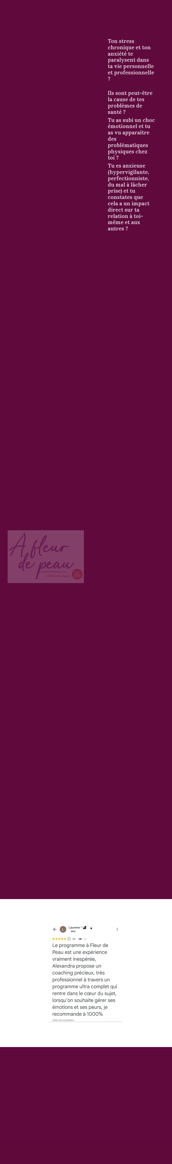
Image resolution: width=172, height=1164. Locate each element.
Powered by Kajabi (147, 1152)
